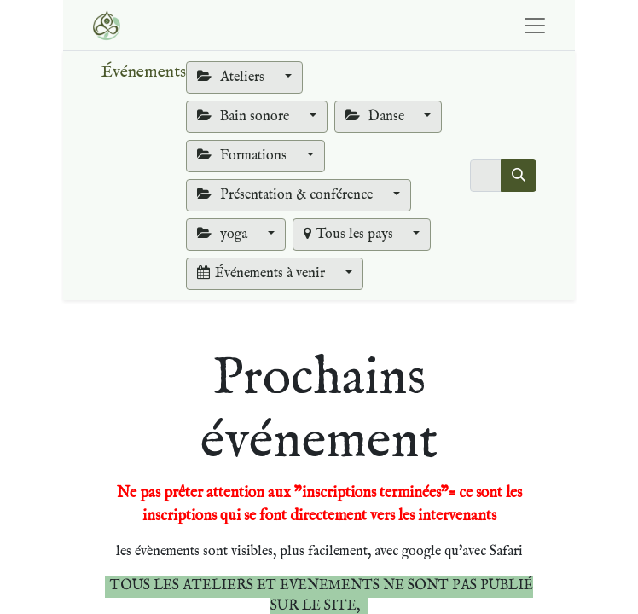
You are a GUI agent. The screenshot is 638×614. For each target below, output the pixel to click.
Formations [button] (243, 156)
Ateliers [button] (232, 77)
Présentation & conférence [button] (286, 195)
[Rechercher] (518, 175)
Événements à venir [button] (262, 273)
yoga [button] (224, 234)
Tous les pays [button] (350, 234)
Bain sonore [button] (245, 116)
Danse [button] (376, 116)
